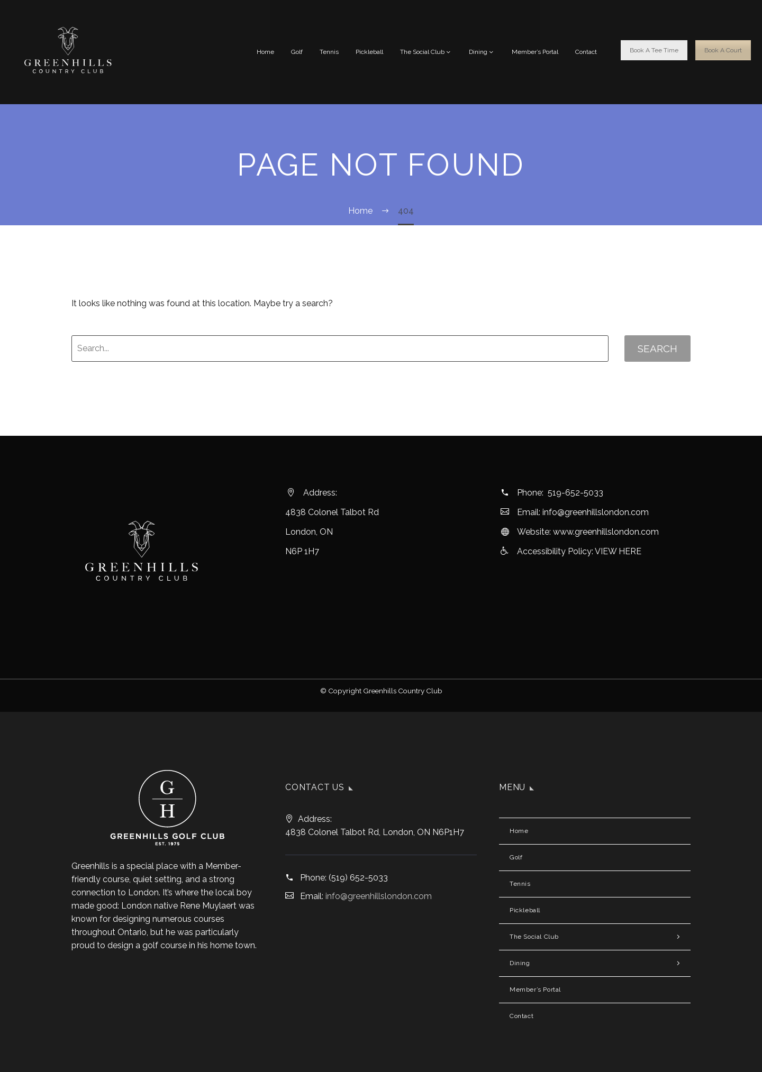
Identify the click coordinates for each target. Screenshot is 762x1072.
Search (657, 348)
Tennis (329, 52)
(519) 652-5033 (358, 878)
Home (265, 52)
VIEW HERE (618, 551)
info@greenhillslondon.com (595, 512)
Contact (586, 52)
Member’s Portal (535, 52)
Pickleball (369, 52)
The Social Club (426, 52)
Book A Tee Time (654, 50)
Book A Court (723, 50)
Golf (297, 52)
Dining (482, 52)
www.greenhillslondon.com (606, 532)
